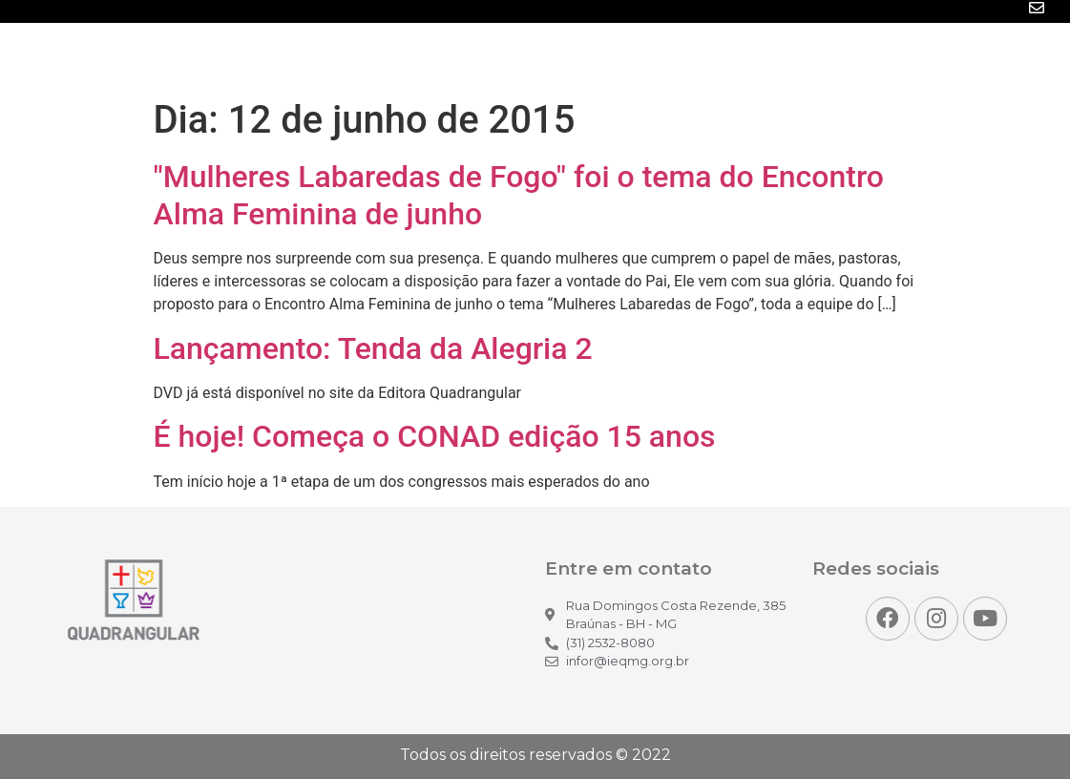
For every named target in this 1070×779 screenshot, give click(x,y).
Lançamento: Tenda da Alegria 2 (373, 348)
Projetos (814, 56)
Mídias (631, 56)
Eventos (718, 56)
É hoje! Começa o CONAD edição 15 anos (435, 436)
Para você (914, 56)
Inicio (460, 56)
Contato (1013, 56)
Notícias (544, 56)
